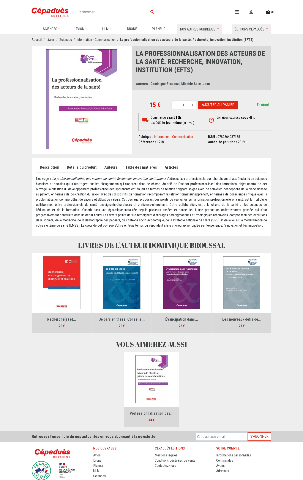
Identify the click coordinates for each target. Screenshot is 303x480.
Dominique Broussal (165, 84)
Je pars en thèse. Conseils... (122, 319)
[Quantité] (183, 105)
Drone (97, 460)
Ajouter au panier (218, 105)
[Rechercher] (117, 12)
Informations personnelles (233, 455)
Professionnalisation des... (152, 413)
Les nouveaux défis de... (241, 319)
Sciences (99, 476)
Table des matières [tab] (141, 167)
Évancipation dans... (181, 319)
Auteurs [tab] (111, 167)
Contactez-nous (165, 466)
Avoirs (220, 466)
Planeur (98, 466)
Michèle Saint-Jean (195, 84)
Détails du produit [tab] (82, 167)
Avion (97, 455)
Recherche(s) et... (61, 319)
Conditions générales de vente (175, 460)
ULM (96, 471)
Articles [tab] (171, 167)
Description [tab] (49, 167)
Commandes (224, 460)
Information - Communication (173, 137)
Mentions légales (166, 455)
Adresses (222, 471)
